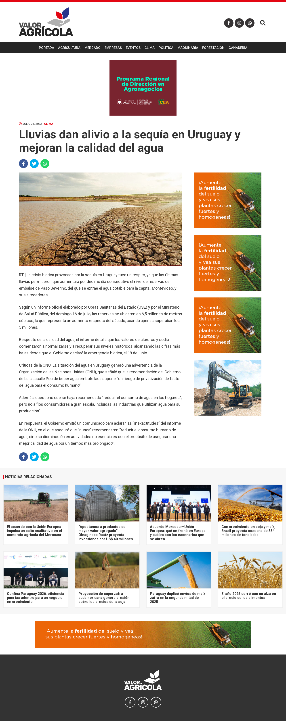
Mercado (92, 48)
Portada (46, 48)
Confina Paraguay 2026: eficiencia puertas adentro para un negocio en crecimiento (35, 598)
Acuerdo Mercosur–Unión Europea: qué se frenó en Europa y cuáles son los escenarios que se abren (178, 533)
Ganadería (238, 48)
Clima (150, 48)
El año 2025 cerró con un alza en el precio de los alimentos (248, 596)
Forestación (213, 48)
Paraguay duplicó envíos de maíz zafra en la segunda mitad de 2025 (177, 598)
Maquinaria (187, 48)
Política (166, 48)
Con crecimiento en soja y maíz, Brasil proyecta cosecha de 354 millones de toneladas (248, 531)
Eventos (133, 48)
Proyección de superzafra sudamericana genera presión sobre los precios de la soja (103, 598)
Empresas (113, 48)
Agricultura (69, 48)
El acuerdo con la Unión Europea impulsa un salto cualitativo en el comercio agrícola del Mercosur (34, 531)
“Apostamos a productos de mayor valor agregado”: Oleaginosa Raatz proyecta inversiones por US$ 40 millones (105, 533)
